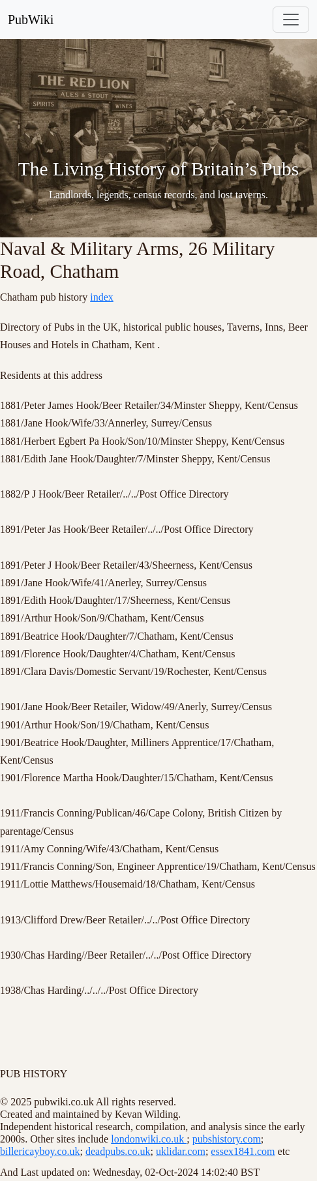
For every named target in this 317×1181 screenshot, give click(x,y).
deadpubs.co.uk (118, 1151)
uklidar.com (180, 1151)
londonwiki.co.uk (149, 1138)
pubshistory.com (226, 1138)
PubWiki (30, 19)
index (101, 297)
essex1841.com (243, 1151)
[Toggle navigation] (291, 20)
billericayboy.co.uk (40, 1151)
